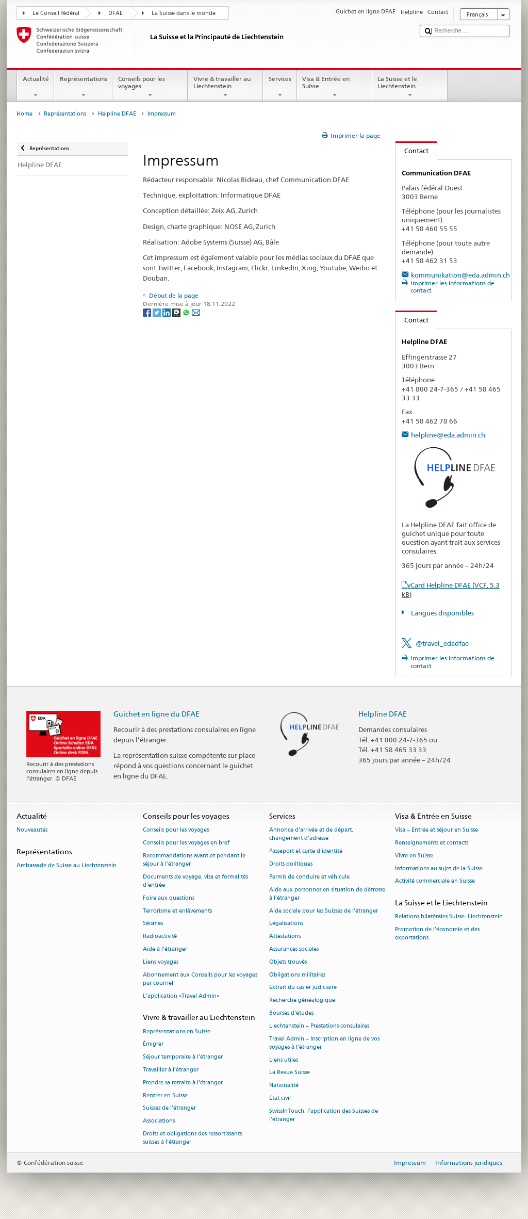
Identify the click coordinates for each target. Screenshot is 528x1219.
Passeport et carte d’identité (305, 851)
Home (24, 113)
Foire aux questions (168, 898)
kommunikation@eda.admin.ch (460, 275)
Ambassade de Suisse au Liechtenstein (66, 865)
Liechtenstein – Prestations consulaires (319, 1025)
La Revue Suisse (289, 1072)
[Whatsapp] (187, 312)
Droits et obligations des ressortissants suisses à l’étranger (192, 1137)
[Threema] (177, 312)
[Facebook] (148, 312)
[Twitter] (157, 312)
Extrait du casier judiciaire (303, 987)
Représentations (83, 87)
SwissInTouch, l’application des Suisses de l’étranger (323, 1115)
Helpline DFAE (117, 113)
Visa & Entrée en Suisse (335, 87)
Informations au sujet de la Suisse (439, 868)
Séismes (153, 923)
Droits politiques (290, 863)
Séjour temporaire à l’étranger (183, 1057)
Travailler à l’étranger (171, 1069)
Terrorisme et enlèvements (177, 910)
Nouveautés (31, 829)
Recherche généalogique (302, 1000)
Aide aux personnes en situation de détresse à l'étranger (327, 893)
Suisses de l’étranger (169, 1108)
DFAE (115, 13)
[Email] (196, 312)
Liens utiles (283, 1060)
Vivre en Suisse (414, 855)
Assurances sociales (294, 949)
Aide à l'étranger (165, 949)
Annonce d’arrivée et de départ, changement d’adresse (311, 833)
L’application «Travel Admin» (181, 996)
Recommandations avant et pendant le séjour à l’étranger (194, 859)
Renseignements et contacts (431, 842)
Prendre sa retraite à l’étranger (183, 1082)
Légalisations (286, 923)
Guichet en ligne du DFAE (156, 713)
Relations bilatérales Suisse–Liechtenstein (449, 917)
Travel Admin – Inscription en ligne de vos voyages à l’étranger (324, 1042)
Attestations (285, 936)
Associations (159, 1121)
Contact (411, 151)
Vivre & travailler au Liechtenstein (225, 87)
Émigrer (153, 1044)
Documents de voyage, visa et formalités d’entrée (195, 880)
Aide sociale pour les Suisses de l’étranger (323, 910)
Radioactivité (160, 936)
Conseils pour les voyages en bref (186, 842)
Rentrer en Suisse (165, 1095)
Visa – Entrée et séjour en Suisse (436, 829)
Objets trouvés (288, 961)
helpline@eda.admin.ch (448, 435)
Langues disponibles (441, 613)
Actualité (36, 87)
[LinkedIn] (167, 312)
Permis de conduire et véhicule (309, 876)
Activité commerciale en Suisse (435, 881)
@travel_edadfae (442, 643)
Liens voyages (160, 961)
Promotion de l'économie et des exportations (437, 934)
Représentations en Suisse (176, 1031)
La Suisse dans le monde (184, 13)
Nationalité (284, 1085)
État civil (280, 1098)
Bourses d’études (291, 1013)
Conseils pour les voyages (150, 87)
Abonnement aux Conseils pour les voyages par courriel (200, 978)
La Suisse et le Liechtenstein (410, 87)
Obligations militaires (297, 974)
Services (279, 87)
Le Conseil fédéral (55, 13)
